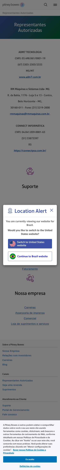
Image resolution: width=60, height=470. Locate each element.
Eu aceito (30, 459)
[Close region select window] (51, 210)
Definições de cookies (30, 466)
